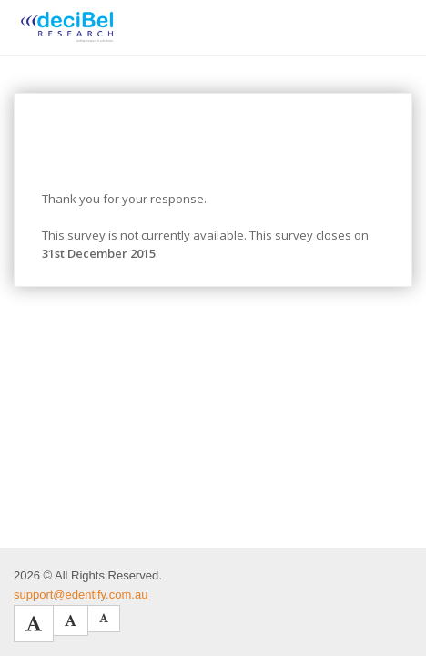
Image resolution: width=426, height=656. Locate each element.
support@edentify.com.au (80, 594)
